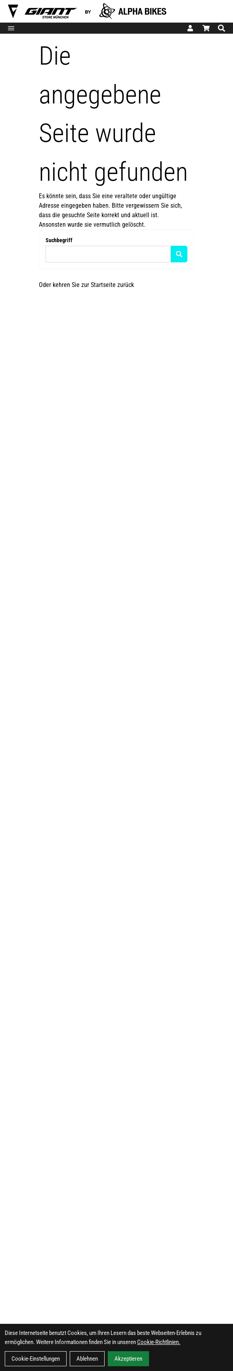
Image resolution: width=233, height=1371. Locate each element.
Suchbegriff (59, 240)
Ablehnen (87, 1358)
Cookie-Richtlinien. (158, 1342)
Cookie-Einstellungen (35, 1358)
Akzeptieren (128, 1358)
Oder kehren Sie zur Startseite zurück (86, 285)
